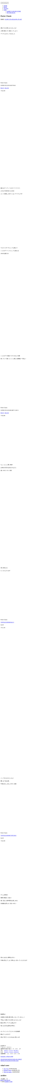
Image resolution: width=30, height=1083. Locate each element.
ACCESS (6, 8)
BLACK (7, 88)
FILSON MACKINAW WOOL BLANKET (11, 1059)
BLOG (5, 7)
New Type (6, 1068)
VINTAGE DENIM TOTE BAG (8, 835)
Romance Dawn (7, 1070)
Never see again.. (8, 1072)
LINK (5, 10)
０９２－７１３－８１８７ (11, 1050)
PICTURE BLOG (11, 12)
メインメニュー (4, 2)
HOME (5, 5)
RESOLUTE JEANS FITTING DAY (10, 1060)
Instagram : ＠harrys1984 (7, 1056)
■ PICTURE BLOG (5, 1080)
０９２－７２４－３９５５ (11, 1052)
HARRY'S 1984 (8, 1081)
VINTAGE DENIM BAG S (7, 622)
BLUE (2, 88)
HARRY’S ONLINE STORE (14, 11)
